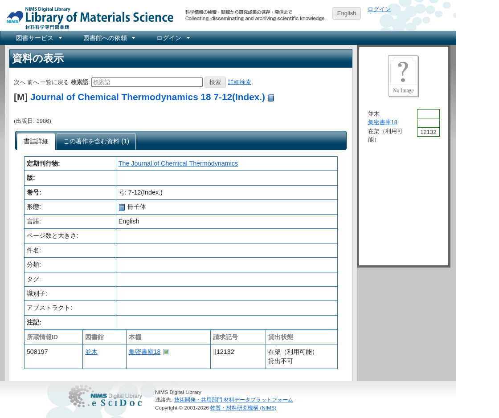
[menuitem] (38, 38)
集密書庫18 (145, 351)
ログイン (379, 9)
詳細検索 (239, 81)
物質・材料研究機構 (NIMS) (243, 407)
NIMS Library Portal (87, 17)
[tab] (36, 141)
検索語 (79, 81)
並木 (91, 351)
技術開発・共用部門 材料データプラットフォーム (233, 399)
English (346, 13)
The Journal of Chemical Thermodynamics (178, 163)
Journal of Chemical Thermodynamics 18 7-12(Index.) (147, 97)
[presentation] (36, 142)
